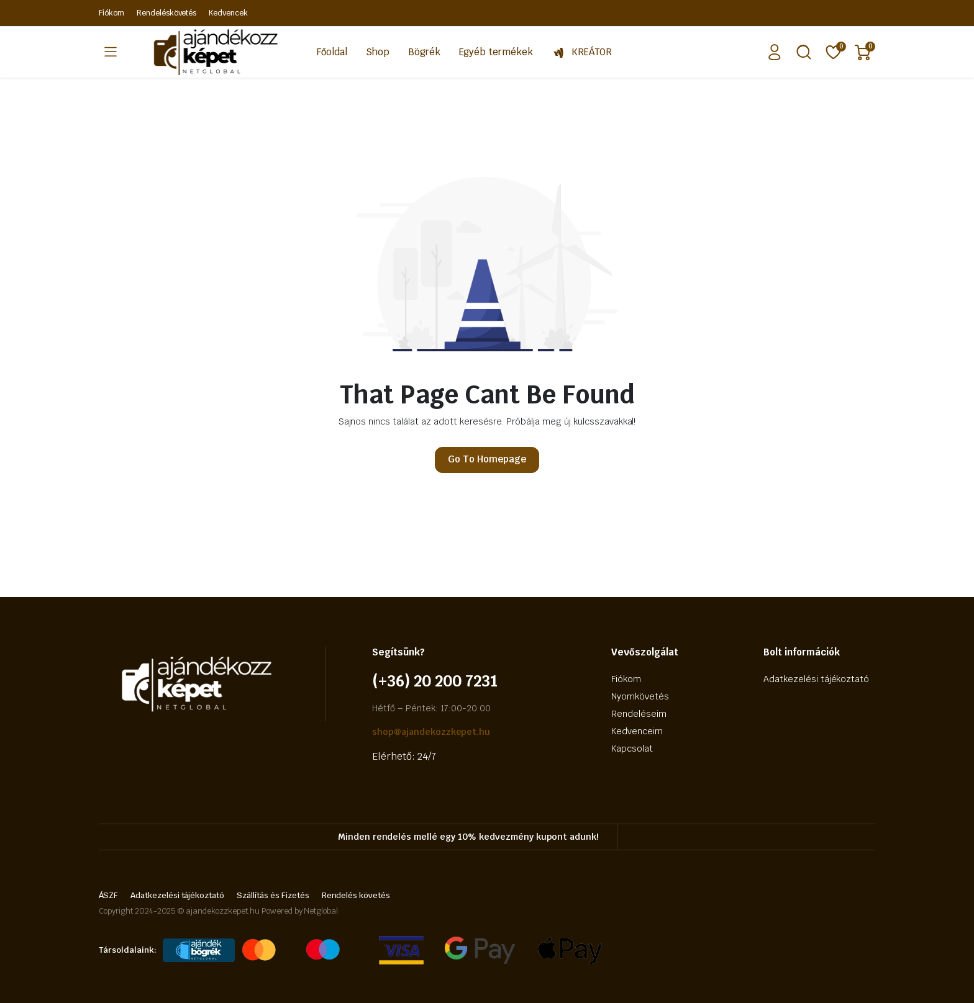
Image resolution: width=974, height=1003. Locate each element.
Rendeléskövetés (167, 13)
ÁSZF (108, 895)
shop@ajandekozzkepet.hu (431, 731)
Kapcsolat (632, 748)
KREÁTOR (582, 52)
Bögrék (424, 52)
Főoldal (332, 52)
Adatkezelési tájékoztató (816, 679)
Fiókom (111, 13)
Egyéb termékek (496, 52)
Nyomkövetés (640, 696)
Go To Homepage (487, 459)
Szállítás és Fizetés (273, 895)
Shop (377, 52)
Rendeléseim (639, 713)
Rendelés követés (356, 895)
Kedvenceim (637, 731)
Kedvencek (228, 13)
